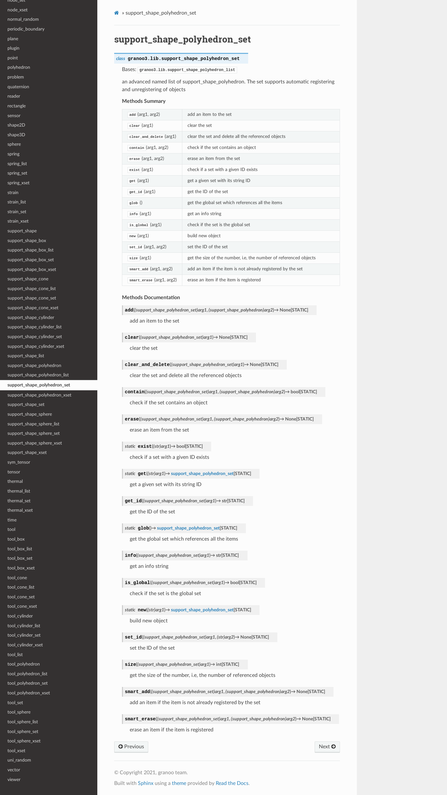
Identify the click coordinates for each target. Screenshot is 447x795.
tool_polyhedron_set (27, 683)
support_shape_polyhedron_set (38, 385)
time (12, 520)
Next (327, 746)
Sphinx (145, 783)
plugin (13, 48)
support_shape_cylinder (30, 317)
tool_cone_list (20, 587)
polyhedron (18, 67)
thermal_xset (20, 510)
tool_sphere (18, 712)
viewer (13, 779)
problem (15, 77)
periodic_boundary (25, 29)
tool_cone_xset (22, 606)
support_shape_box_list (30, 250)
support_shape (22, 230)
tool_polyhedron (23, 664)
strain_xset (18, 221)
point (12, 57)
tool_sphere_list (22, 721)
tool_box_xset (21, 568)
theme (179, 783)
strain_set (16, 211)
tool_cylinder (20, 616)
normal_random (23, 19)
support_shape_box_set (30, 259)
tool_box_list (19, 548)
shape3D (16, 134)
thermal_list (18, 491)
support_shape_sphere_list (33, 424)
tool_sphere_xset (24, 741)
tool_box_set (19, 558)
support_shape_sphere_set (33, 433)
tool (11, 529)
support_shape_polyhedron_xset (39, 395)
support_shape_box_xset (31, 269)
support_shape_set (25, 404)
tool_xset (16, 750)
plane (12, 38)
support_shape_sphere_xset (34, 443)
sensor (13, 115)
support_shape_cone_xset (32, 307)
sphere (14, 144)
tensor (13, 472)
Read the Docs (232, 783)
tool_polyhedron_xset (28, 693)
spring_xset (18, 182)
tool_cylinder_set (24, 635)
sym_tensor (18, 462)
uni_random (19, 760)
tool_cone (17, 577)
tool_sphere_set (22, 731)
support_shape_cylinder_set (34, 336)
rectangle (16, 106)
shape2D (16, 125)
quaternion (18, 86)
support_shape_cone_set (31, 298)
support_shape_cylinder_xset (35, 346)
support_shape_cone (27, 278)
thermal (15, 481)
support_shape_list (25, 355)
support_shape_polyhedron (34, 365)
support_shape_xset (27, 452)
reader (13, 96)
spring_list (17, 163)
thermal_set (18, 500)
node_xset (17, 9)
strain (12, 192)
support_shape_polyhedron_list (38, 375)
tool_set (15, 702)
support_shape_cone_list (31, 288)
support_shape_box (26, 240)
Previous (131, 746)
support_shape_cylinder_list (34, 326)
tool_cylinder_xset (25, 644)
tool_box (16, 539)
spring (13, 154)
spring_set (17, 173)
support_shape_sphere (29, 414)
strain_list (16, 202)
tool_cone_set (21, 596)
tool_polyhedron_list (27, 673)
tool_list (15, 654)
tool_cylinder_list (23, 625)
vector (13, 769)
